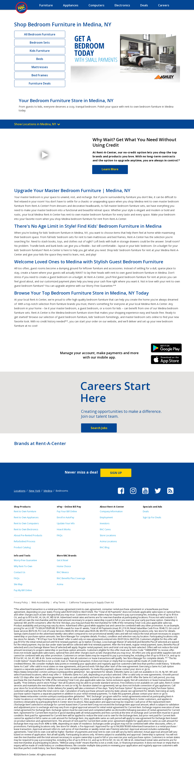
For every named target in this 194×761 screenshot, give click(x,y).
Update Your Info (66, 523)
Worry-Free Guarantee (25, 560)
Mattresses (40, 67)
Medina (48, 490)
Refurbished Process (24, 541)
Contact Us (19, 572)
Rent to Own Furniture (25, 511)
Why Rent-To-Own (23, 566)
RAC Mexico (63, 572)
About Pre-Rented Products (28, 535)
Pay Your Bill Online (67, 511)
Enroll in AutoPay (65, 517)
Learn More (110, 169)
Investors (104, 523)
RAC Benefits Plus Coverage (71, 578)
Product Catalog (22, 547)
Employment (106, 517)
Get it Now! (62, 560)
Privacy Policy (21, 602)
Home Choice (64, 566)
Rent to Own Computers (26, 523)
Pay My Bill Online (23, 590)
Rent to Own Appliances (26, 517)
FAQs (59, 535)
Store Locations (108, 535)
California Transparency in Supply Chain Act (91, 602)
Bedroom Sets (40, 43)
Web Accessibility (40, 602)
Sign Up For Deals (152, 517)
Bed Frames (40, 75)
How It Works (63, 529)
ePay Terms (59, 602)
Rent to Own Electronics (26, 529)
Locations (20, 490)
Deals (146, 511)
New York (34, 490)
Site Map (18, 584)
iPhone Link (166, 361)
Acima (60, 584)
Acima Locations (108, 541)
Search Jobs (99, 428)
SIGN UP (116, 473)
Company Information (111, 511)
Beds (39, 59)
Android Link (166, 349)
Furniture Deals (40, 83)
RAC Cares (105, 529)
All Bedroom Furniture (39, 34)
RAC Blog (104, 547)
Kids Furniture (40, 51)
